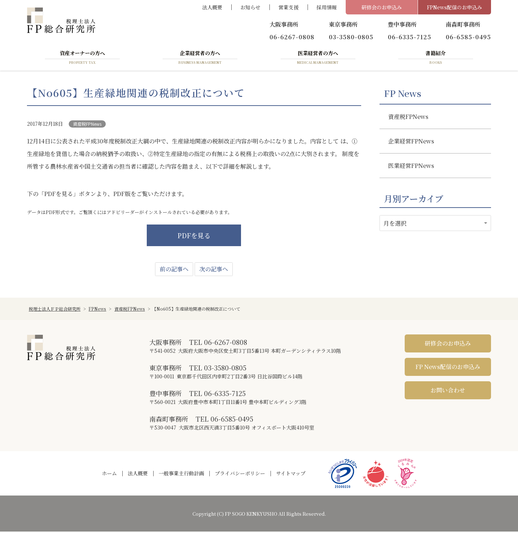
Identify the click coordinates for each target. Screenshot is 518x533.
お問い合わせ (448, 392)
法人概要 (212, 7)
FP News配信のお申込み (447, 368)
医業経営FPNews (411, 167)
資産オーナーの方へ (82, 59)
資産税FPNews (87, 125)
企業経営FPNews (411, 142)
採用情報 (327, 7)
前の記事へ (174, 271)
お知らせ (250, 7)
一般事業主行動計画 (181, 475)
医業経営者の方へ (318, 59)
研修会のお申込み (382, 7)
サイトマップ (290, 475)
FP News (402, 95)
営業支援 (288, 7)
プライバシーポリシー (240, 475)
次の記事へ (213, 271)
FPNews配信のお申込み (454, 7)
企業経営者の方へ (200, 59)
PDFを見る (193, 237)
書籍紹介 (435, 59)
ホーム (109, 475)
